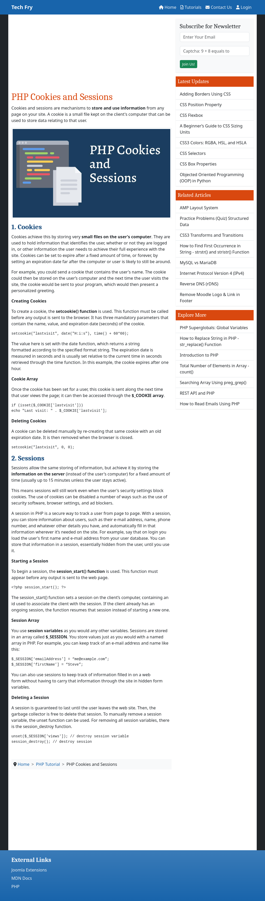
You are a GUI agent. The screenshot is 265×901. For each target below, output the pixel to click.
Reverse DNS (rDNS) (199, 284)
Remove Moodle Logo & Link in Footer (210, 298)
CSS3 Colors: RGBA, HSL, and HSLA (213, 143)
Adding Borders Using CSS (205, 94)
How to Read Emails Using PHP (210, 404)
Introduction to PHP (199, 355)
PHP (15, 886)
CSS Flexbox (191, 115)
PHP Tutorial (48, 764)
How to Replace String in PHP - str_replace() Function (209, 341)
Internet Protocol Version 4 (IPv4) (212, 273)
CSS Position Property (201, 104)
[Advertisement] (91, 55)
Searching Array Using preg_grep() (213, 382)
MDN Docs (21, 878)
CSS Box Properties (198, 164)
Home (167, 7)
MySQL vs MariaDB (198, 262)
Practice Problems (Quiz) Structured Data (214, 221)
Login (244, 7)
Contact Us (218, 7)
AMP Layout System (199, 208)
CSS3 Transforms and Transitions (212, 235)
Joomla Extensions (29, 870)
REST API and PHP (197, 393)
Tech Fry (22, 7)
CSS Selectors (193, 153)
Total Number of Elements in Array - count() (214, 369)
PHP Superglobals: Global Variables (214, 327)
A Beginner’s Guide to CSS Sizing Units (211, 129)
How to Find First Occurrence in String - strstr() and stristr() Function (214, 249)
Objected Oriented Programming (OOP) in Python (212, 178)
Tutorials (190, 7)
